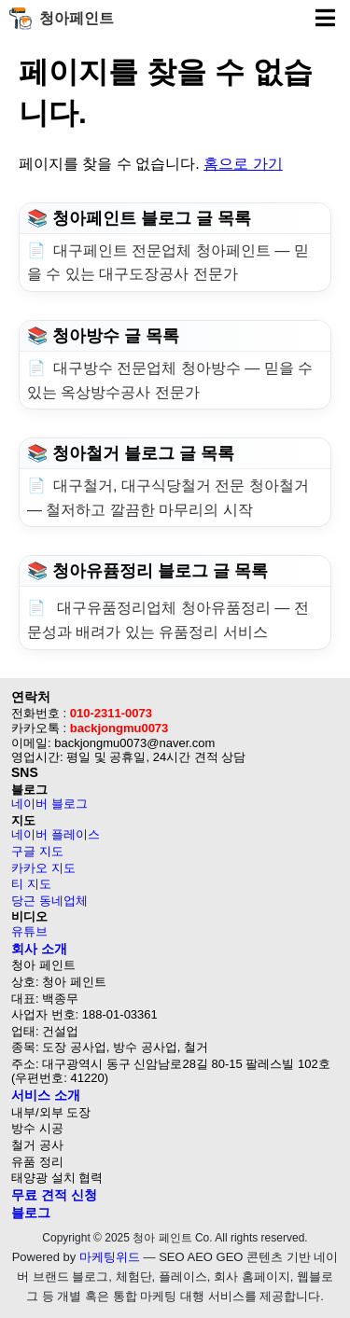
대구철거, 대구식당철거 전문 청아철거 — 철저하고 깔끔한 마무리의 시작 (168, 498)
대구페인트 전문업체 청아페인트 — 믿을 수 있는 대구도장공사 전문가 (168, 263)
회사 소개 (39, 948)
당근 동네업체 (49, 901)
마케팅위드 (109, 1257)
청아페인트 (61, 18)
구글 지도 (37, 851)
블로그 (30, 1212)
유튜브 (29, 931)
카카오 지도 (43, 868)
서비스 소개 (45, 1095)
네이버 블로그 (49, 804)
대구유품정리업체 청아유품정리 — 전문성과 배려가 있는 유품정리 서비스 (168, 620)
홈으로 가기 (242, 164)
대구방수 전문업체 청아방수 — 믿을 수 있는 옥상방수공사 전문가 (170, 380)
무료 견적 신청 (54, 1194)
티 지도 (31, 884)
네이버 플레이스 (55, 834)
